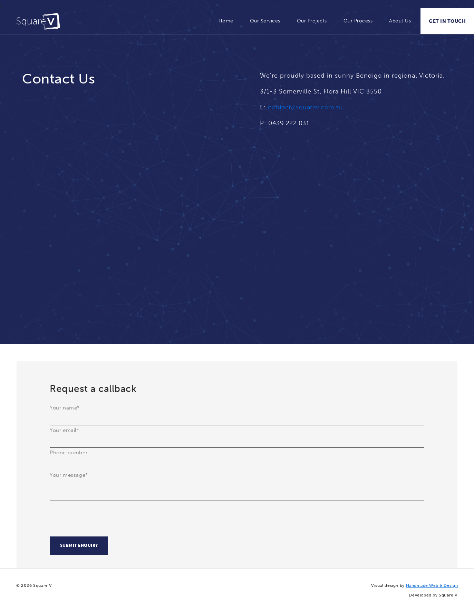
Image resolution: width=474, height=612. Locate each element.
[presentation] (102, 522)
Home (226, 21)
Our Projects (312, 21)
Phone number (68, 453)
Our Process (358, 21)
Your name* (65, 408)
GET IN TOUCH (447, 21)
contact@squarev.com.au (305, 107)
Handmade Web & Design (432, 585)
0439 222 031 (288, 123)
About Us (400, 21)
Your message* (69, 475)
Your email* (64, 430)
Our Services (265, 21)
